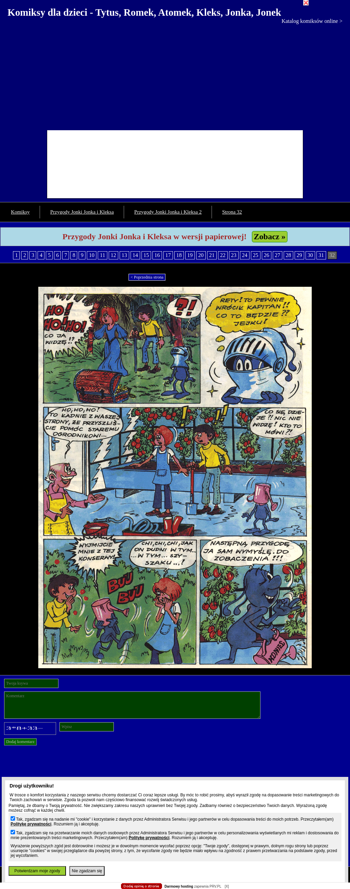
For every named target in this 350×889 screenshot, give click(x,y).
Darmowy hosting (178, 886)
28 (288, 255)
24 (244, 255)
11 (102, 255)
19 (190, 255)
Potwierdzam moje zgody (37, 870)
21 (212, 255)
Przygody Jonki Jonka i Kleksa (82, 212)
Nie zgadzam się (87, 870)
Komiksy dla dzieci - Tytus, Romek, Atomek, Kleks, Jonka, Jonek (144, 12)
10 (91, 255)
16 (157, 255)
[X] (227, 886)
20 (201, 255)
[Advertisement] (175, 75)
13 (124, 255)
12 (113, 255)
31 (321, 255)
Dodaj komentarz (20, 741)
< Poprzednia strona (147, 277)
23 (234, 255)
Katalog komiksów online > (312, 21)
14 (135, 255)
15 (146, 255)
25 (255, 255)
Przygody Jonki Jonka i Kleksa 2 (168, 212)
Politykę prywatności (31, 824)
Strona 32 (232, 212)
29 (299, 255)
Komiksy (20, 212)
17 (168, 255)
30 (310, 255)
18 (179, 255)
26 (266, 255)
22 (223, 255)
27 (277, 255)
